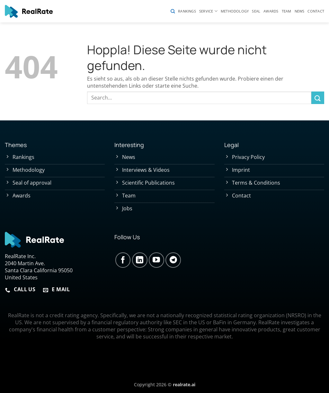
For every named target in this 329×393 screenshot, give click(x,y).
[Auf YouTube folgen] (156, 260)
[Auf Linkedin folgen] (139, 260)
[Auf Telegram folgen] (173, 260)
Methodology (235, 11)
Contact (315, 11)
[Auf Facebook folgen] (123, 260)
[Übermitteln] (317, 98)
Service (208, 11)
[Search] (173, 11)
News (300, 11)
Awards (270, 11)
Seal (256, 11)
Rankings (187, 11)
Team (286, 11)
